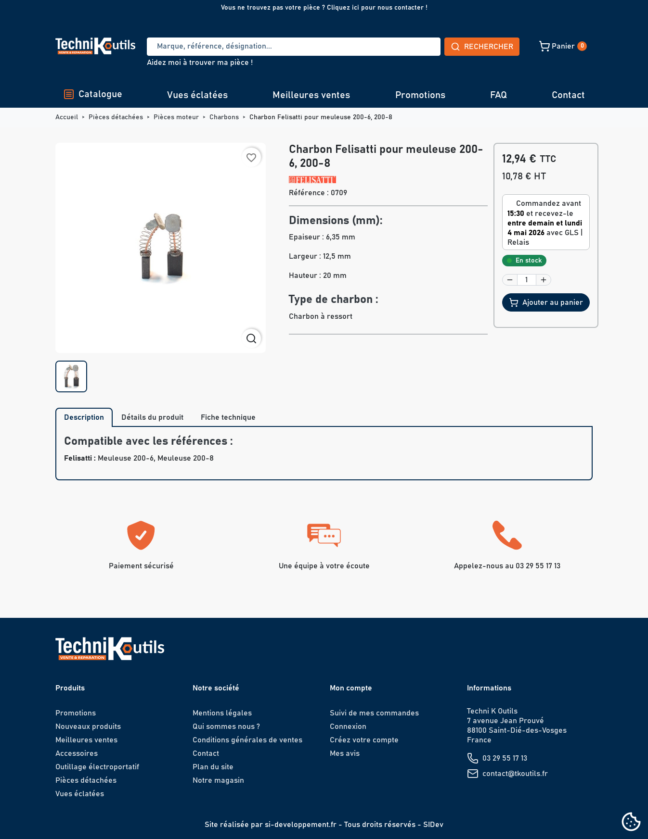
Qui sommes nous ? (226, 726)
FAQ (498, 95)
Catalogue (92, 94)
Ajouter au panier (546, 302)
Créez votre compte (364, 740)
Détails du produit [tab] (152, 417)
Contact (568, 95)
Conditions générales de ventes (247, 740)
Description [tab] (84, 417)
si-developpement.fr (301, 824)
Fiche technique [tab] (228, 417)
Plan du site (213, 767)
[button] (495, 46)
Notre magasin (218, 780)
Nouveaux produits (88, 726)
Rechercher (410, 46)
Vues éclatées (197, 95)
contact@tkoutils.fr (515, 773)
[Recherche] (258, 47)
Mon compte (351, 688)
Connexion (348, 726)
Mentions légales (222, 713)
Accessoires (76, 753)
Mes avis (345, 753)
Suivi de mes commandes (374, 713)
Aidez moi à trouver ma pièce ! (200, 62)
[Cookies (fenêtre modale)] (631, 822)
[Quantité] (526, 280)
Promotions (420, 95)
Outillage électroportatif (97, 767)
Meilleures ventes (311, 95)
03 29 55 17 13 (504, 758)
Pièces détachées (86, 780)
